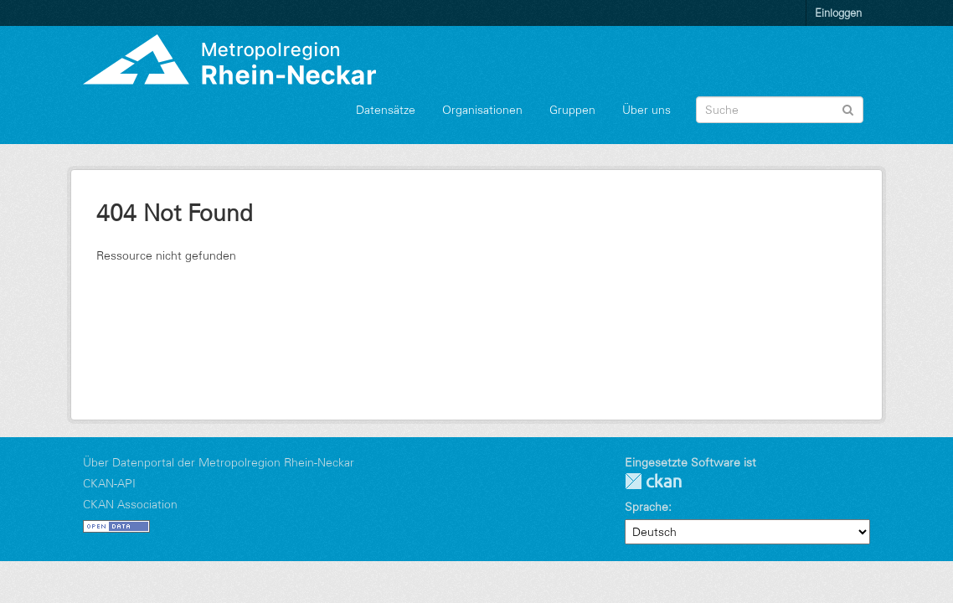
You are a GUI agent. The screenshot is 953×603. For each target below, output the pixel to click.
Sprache (646, 506)
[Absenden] (848, 108)
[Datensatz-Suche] (779, 109)
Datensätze (385, 109)
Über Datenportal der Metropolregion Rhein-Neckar (218, 462)
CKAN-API (109, 483)
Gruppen (572, 109)
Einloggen (838, 12)
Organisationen (482, 109)
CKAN (653, 481)
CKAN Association (130, 504)
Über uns (646, 109)
